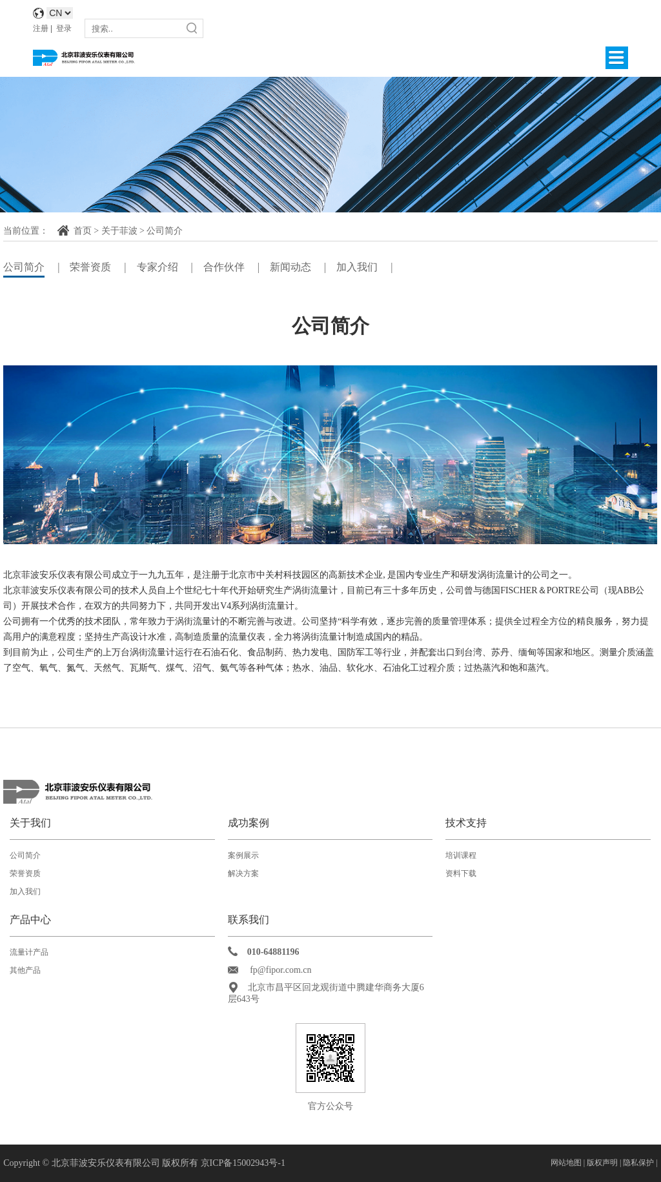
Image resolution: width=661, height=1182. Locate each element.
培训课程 (460, 855)
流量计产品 (29, 952)
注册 (40, 28)
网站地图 (566, 1162)
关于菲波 (119, 231)
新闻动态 (290, 266)
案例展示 (243, 855)
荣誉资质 (90, 266)
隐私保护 (638, 1162)
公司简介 (165, 231)
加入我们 (357, 266)
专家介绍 (157, 266)
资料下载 (460, 873)
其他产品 (25, 970)
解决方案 (243, 873)
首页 (83, 231)
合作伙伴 (224, 266)
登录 (64, 28)
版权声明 (603, 1162)
